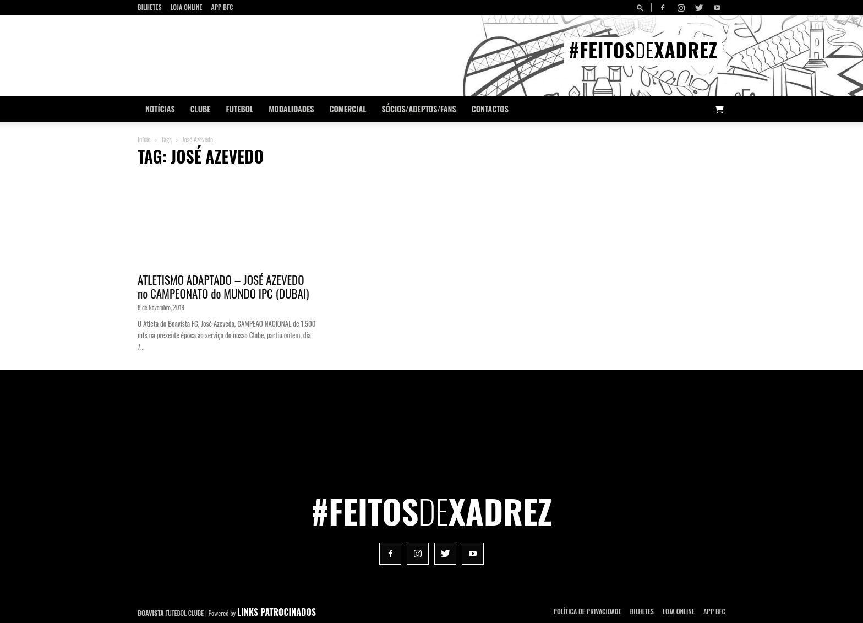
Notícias (160, 109)
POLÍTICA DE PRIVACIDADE (587, 611)
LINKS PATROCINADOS (276, 612)
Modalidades (291, 109)
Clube (200, 109)
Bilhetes (149, 7)
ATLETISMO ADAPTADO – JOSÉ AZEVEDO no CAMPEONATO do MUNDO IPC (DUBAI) (223, 286)
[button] (642, 7)
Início (144, 139)
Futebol (240, 109)
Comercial (348, 109)
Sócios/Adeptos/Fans (418, 109)
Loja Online (186, 7)
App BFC (222, 7)
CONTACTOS (490, 109)
